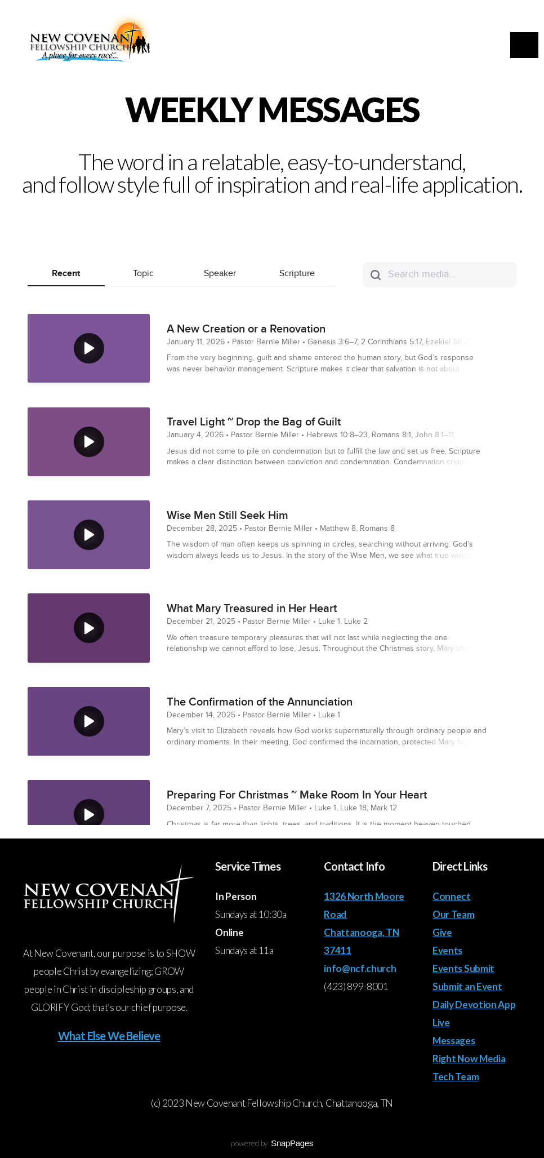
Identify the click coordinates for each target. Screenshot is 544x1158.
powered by (272, 1143)
